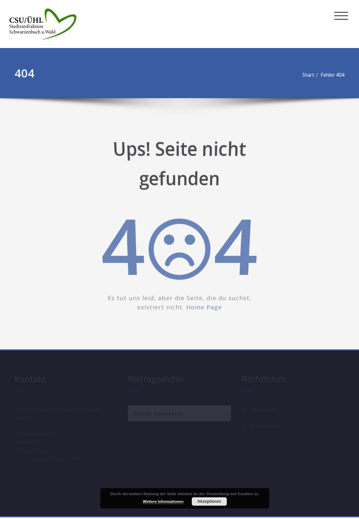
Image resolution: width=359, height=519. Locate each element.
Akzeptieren (209, 501)
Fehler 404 (334, 75)
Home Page (205, 311)
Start (309, 75)
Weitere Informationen (163, 501)
